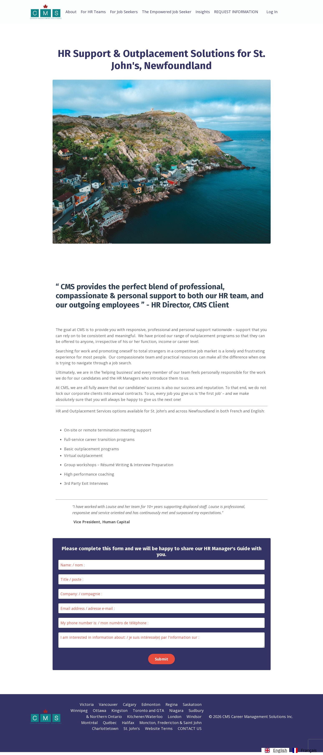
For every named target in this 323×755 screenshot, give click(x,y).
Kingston (119, 713)
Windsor (194, 719)
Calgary (129, 707)
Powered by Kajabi (280, 744)
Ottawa (99, 713)
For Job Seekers (124, 11)
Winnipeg (79, 713)
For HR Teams (93, 11)
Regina (171, 707)
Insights (203, 11)
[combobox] (275, 750)
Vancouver (108, 707)
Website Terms (159, 731)
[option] (304, 750)
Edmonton (150, 707)
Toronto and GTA (148, 713)
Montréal (89, 725)
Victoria (87, 707)
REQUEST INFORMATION (236, 11)
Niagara (176, 713)
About (71, 11)
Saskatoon (192, 707)
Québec (110, 725)
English (275, 750)
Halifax (128, 725)
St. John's (132, 731)
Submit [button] (161, 661)
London (174, 719)
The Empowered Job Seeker (167, 11)
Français (304, 750)
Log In (272, 11)
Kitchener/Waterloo (145, 719)
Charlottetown (105, 731)
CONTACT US (190, 731)
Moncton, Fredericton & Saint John (170, 725)
